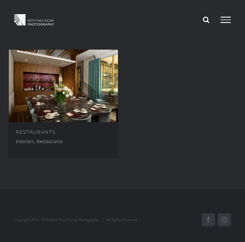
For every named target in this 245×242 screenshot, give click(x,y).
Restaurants (50, 141)
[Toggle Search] (206, 19)
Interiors (25, 141)
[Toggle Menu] (225, 20)
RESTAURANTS (36, 132)
